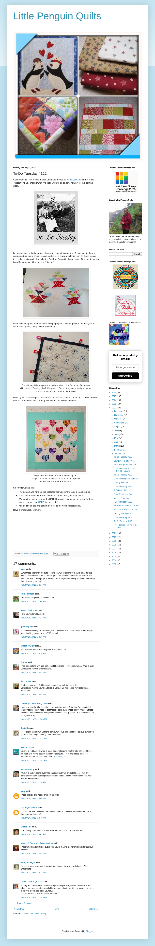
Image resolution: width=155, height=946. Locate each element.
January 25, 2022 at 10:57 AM (34, 738)
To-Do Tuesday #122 (123, 475)
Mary (23, 791)
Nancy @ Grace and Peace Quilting (37, 843)
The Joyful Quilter (29, 807)
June (116, 434)
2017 (114, 549)
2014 (114, 560)
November (119, 415)
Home (56, 909)
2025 (114, 396)
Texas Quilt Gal (73, 179)
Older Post (93, 909)
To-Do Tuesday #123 (123, 457)
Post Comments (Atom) (35, 913)
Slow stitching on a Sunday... (126, 479)
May (116, 438)
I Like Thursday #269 (123, 502)
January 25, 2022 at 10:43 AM (34, 719)
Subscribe (125, 375)
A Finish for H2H (121, 490)
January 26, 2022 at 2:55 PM (33, 853)
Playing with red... (121, 482)
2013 (114, 564)
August (117, 426)
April (116, 442)
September (119, 423)
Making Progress (121, 498)
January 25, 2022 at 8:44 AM (33, 672)
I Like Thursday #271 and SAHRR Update (125, 470)
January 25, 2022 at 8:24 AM (33, 653)
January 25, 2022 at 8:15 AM (33, 637)
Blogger (89, 931)
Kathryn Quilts (60, 756)
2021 (114, 533)
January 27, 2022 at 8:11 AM (33, 873)
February (118, 450)
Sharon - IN (26, 827)
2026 (114, 392)
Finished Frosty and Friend (125, 509)
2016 (114, 552)
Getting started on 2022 (124, 513)
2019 (114, 541)
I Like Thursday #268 (123, 517)
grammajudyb (27, 627)
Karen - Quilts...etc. (30, 610)
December (119, 411)
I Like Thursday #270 (123, 486)
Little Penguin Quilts (57, 15)
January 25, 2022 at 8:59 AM (33, 694)
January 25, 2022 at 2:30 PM (33, 782)
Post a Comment (24, 903)
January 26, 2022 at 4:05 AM (33, 799)
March (117, 446)
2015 (114, 556)
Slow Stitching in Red (123, 494)
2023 (114, 404)
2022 (114, 408)
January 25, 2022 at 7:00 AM (33, 601)
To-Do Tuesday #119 (123, 521)
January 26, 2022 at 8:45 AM (33, 818)
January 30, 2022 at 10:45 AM (34, 897)
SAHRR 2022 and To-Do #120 (127, 506)
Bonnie (24, 662)
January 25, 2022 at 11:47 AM (34, 760)
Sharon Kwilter (28, 646)
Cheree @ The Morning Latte (34, 703)
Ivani (23, 569)
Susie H (24, 728)
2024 (114, 400)
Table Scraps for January (125, 465)
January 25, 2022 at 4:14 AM (33, 585)
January (118, 454)
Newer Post (19, 909)
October (118, 419)
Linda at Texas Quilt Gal (32, 881)
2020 (114, 537)
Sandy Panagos (28, 862)
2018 (114, 545)
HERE (41, 502)
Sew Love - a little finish (124, 461)
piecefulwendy (27, 769)
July (116, 430)
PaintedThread (27, 594)
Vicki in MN (26, 681)
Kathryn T (25, 747)
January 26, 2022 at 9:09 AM (33, 834)
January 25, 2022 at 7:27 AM (33, 618)
